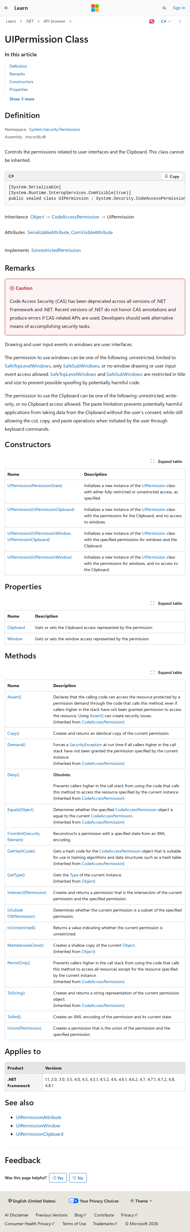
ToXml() (14, 1016)
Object (37, 216)
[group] (95, 193)
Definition (18, 66)
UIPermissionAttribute (38, 1117)
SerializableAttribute (48, 232)
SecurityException (86, 744)
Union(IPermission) (24, 1028)
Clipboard (16, 627)
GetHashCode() (21, 851)
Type (74, 875)
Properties (19, 89)
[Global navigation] (6, 8)
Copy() (13, 733)
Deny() (13, 774)
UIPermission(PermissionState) (34, 485)
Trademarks (103, 1223)
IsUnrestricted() (21, 927)
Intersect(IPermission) (26, 892)
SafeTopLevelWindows (28, 365)
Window (14, 638)
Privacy (127, 1215)
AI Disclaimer (17, 1215)
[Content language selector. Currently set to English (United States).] (32, 1201)
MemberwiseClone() (25, 945)
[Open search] (164, 8)
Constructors (21, 81)
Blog (79, 1215)
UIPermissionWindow (38, 1125)
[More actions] (180, 21)
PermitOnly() (18, 963)
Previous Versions (51, 1215)
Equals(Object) (20, 809)
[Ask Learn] (152, 21)
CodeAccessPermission (75, 216)
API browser (54, 21)
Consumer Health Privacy (28, 1223)
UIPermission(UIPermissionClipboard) (40, 509)
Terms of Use (74, 1223)
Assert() (14, 697)
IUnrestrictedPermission (56, 250)
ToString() (16, 993)
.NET (30, 21)
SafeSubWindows (81, 365)
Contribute (104, 1215)
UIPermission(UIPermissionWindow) (39, 557)
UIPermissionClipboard (39, 1134)
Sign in (179, 7)
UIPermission (153, 485)
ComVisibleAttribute (92, 232)
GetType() (16, 875)
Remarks (17, 74)
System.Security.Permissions (54, 129)
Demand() (16, 744)
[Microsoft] (95, 8)
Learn (11, 21)
